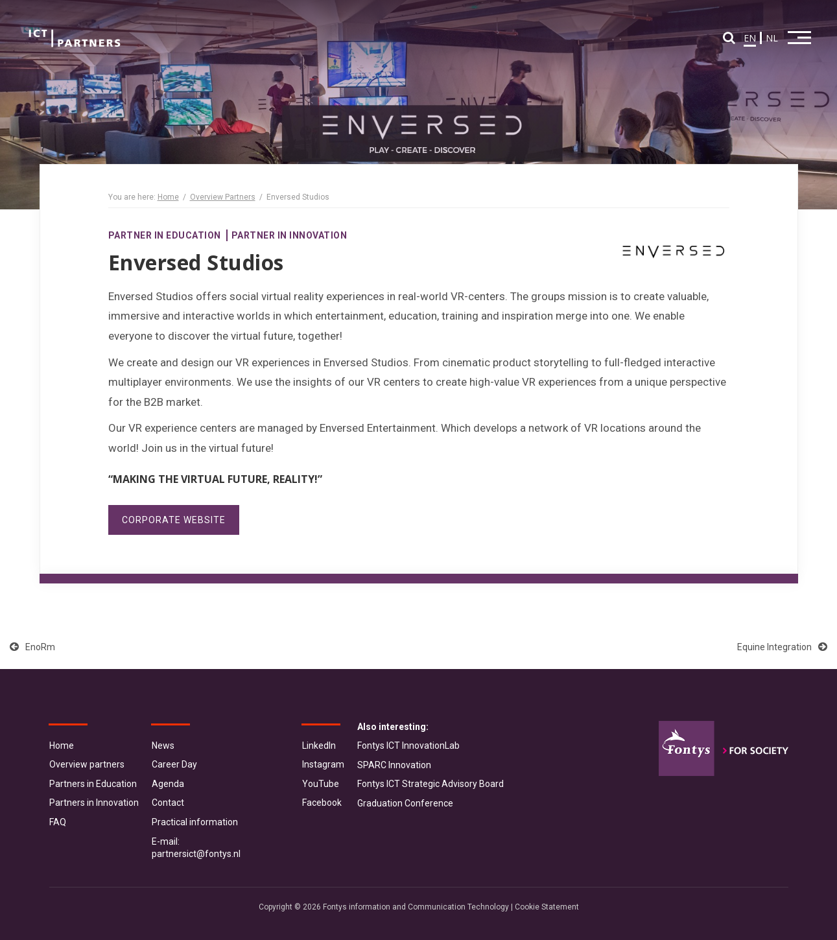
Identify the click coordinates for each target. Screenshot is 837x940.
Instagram (323, 764)
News (163, 745)
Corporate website (174, 520)
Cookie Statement (547, 906)
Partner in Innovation (289, 235)
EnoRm (32, 647)
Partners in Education (93, 784)
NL (772, 38)
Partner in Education (164, 235)
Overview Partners (222, 197)
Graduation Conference (405, 803)
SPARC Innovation (394, 765)
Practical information (195, 822)
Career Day (174, 764)
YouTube (320, 784)
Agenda (168, 784)
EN (750, 38)
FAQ (57, 822)
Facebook (322, 802)
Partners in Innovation (94, 802)
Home (168, 197)
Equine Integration (782, 647)
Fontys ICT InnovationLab (408, 745)
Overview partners (86, 764)
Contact (168, 802)
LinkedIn (319, 745)
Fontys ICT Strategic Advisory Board (430, 784)
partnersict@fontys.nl (196, 854)
